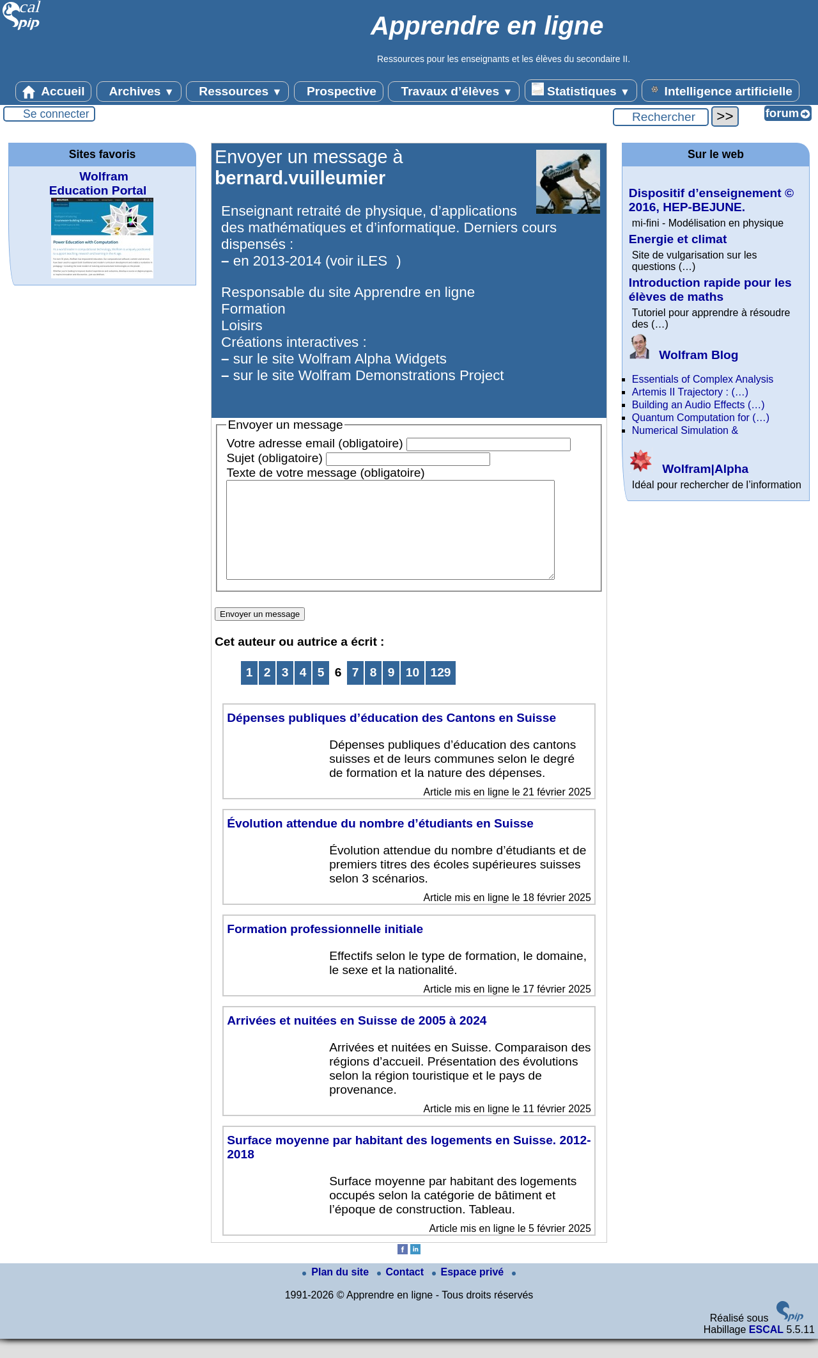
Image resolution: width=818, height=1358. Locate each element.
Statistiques (581, 90)
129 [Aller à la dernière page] (441, 691)
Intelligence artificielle (720, 90)
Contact (402, 1291)
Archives (139, 91)
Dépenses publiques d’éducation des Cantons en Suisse (391, 737)
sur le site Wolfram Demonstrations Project (368, 375)
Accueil (53, 91)
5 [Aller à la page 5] (321, 691)
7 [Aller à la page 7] (355, 691)
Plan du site (336, 1291)
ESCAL (766, 1348)
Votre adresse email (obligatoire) (314, 443)
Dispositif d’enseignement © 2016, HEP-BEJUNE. (711, 200)
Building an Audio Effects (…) (698, 404)
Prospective (338, 91)
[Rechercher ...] (661, 117)
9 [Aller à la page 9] (391, 691)
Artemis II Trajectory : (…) (690, 392)
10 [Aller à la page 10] (412, 691)
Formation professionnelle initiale (325, 948)
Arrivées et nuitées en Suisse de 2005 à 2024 (356, 1039)
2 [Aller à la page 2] (267, 691)
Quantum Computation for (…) (700, 417)
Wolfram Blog (684, 355)
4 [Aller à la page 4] (303, 691)
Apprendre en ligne (414, 292)
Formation (253, 309)
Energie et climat (678, 239)
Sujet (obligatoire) (274, 458)
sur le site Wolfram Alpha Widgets (340, 359)
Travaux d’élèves (454, 91)
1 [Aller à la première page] (249, 691)
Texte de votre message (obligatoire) (325, 472)
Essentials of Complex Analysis (702, 379)
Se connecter (56, 114)
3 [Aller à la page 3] (285, 691)
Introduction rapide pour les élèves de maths (710, 289)
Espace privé (469, 1291)
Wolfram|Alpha (688, 468)
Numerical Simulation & (685, 430)
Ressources (237, 91)
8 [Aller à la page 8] (373, 691)
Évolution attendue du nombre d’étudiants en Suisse (380, 842)
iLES (372, 261)
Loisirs (242, 325)
